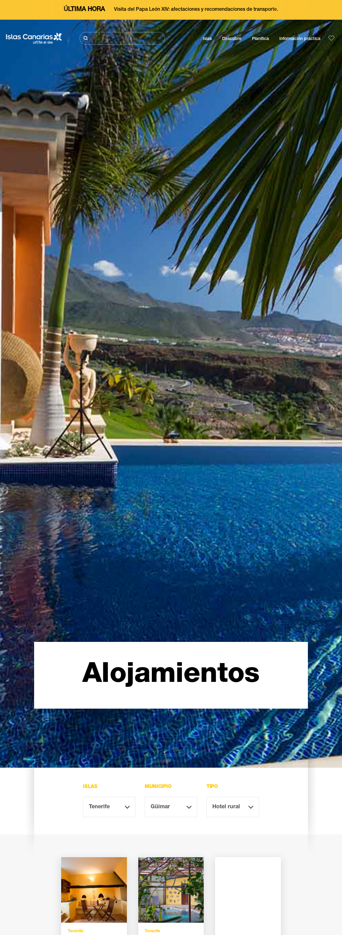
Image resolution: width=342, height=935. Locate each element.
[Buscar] (122, 38)
